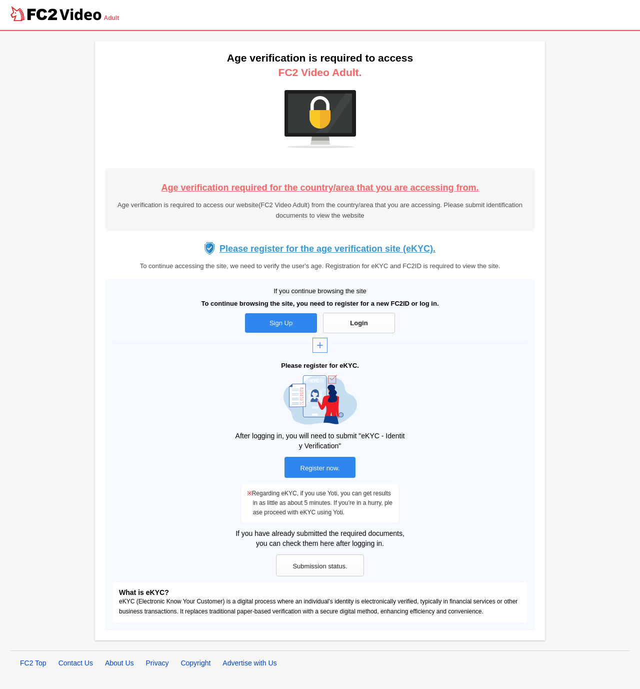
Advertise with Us (249, 663)
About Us (119, 663)
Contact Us (75, 663)
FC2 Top (33, 663)
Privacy (157, 663)
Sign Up (281, 323)
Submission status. (319, 566)
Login (359, 323)
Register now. (320, 468)
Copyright (195, 663)
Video (81, 14)
